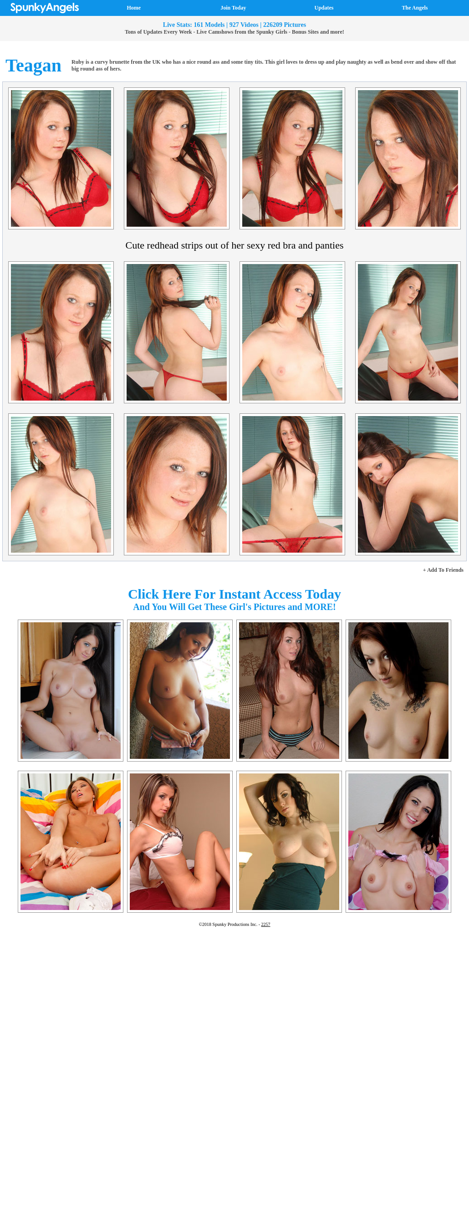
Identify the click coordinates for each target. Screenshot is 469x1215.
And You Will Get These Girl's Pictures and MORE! (234, 607)
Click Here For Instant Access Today (234, 593)
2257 (265, 924)
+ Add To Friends (443, 570)
